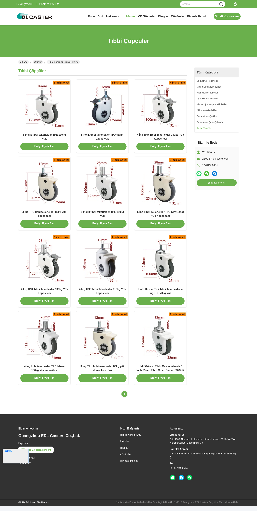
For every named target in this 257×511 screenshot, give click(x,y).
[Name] (221, 4)
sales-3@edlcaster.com (215, 158)
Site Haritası (43, 507)
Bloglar (163, 16)
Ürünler (130, 16)
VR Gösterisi (147, 16)
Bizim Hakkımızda (110, 16)
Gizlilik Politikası (26, 507)
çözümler (177, 16)
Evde (91, 16)
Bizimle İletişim (197, 16)
